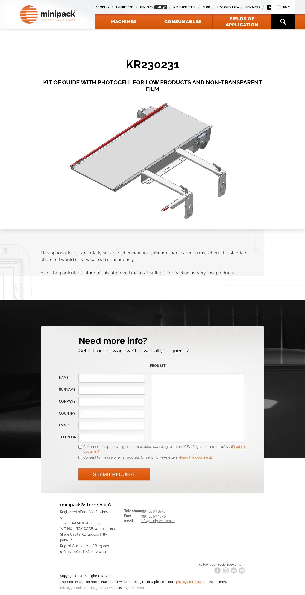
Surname (67, 389)
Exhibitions (125, 7)
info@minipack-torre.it (158, 521)
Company (103, 7)
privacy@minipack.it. (190, 582)
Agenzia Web (134, 588)
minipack (153, 7)
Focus (103, 588)
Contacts (252, 7)
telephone (68, 437)
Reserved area (228, 7)
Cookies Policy (84, 588)
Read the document (195, 457)
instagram (226, 570)
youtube (234, 570)
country (67, 413)
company (68, 401)
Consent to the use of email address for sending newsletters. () (147, 457)
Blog (206, 7)
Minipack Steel (184, 7)
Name (64, 378)
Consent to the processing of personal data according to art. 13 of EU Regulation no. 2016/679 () (164, 449)
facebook (217, 570)
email (64, 425)
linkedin (242, 570)
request (158, 366)
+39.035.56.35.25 (153, 511)
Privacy (65, 588)
